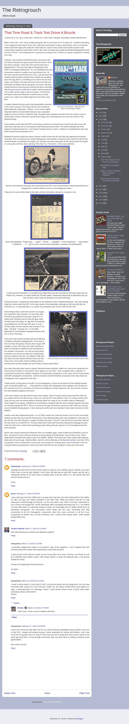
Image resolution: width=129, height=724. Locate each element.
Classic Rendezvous (104, 358)
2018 (101, 186)
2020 (101, 116)
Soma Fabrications (103, 392)
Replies (16, 603)
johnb (13, 494)
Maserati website (69, 440)
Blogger (80, 719)
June (103, 143)
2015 (101, 196)
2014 (101, 200)
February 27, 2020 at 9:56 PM (33, 626)
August (104, 136)
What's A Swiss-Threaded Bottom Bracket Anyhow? (110, 173)
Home (47, 693)
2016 (101, 193)
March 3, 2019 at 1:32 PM (32, 544)
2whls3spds (16, 466)
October (104, 129)
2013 (101, 203)
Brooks (21, 608)
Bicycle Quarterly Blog (104, 346)
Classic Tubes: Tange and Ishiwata (115, 236)
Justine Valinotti (17, 529)
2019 (101, 119)
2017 (101, 189)
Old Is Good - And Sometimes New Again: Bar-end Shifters (116, 289)
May (103, 146)
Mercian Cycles (102, 384)
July (103, 140)
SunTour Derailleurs (115, 270)
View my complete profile (106, 100)
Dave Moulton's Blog (104, 362)
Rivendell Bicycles (103, 387)
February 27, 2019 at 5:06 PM (28, 494)
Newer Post (9, 693)
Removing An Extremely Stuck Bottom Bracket (109, 180)
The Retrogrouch (21, 10)
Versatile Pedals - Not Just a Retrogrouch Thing (115, 218)
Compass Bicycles (103, 379)
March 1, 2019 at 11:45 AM (35, 529)
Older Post (84, 693)
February (104, 157)
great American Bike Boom (21, 90)
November (105, 126)
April (103, 150)
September (105, 133)
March (103, 153)
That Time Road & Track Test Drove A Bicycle (109, 161)
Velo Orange (101, 395)
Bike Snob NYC (102, 350)
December (105, 122)
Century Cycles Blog (104, 354)
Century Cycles (102, 400)
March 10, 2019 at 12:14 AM (33, 581)
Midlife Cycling (101, 366)
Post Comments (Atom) (52, 702)
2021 (101, 112)
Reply (13, 486)
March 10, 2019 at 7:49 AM (38, 608)
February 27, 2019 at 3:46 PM (33, 466)
